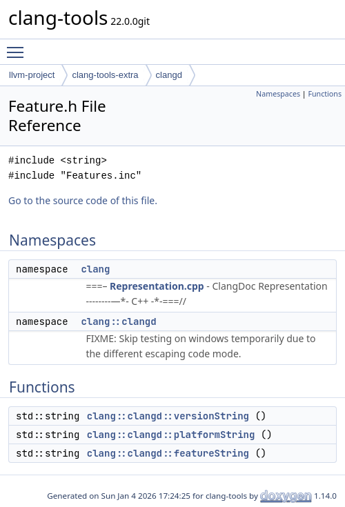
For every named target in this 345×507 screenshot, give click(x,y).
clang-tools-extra (105, 75)
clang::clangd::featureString (168, 453)
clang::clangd (118, 321)
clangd (169, 75)
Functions (325, 94)
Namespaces (278, 94)
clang (95, 269)
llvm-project (32, 75)
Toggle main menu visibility (18, 46)
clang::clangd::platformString (171, 434)
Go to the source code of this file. (82, 200)
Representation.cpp (157, 285)
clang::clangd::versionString (168, 416)
